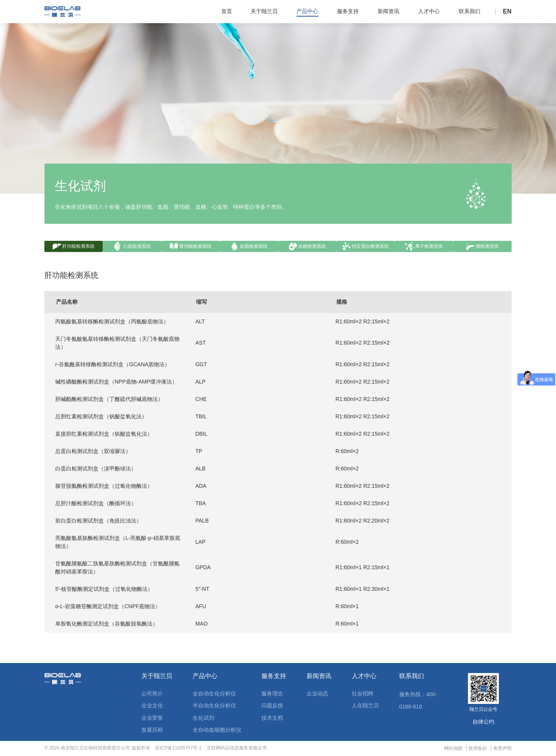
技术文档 (272, 718)
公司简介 (152, 694)
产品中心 (205, 677)
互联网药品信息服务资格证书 (237, 748)
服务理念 (272, 694)
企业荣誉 (152, 718)
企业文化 (152, 707)
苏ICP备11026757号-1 (178, 748)
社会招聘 (362, 694)
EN (507, 11)
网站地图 (453, 749)
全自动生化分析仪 (214, 694)
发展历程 (152, 731)
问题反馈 (272, 707)
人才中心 (364, 677)
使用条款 (477, 749)
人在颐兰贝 (365, 707)
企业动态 (317, 694)
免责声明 (502, 749)
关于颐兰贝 (156, 677)
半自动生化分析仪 (214, 707)
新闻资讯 (319, 677)
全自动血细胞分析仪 (217, 731)
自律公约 (483, 722)
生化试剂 (203, 718)
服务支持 (273, 677)
